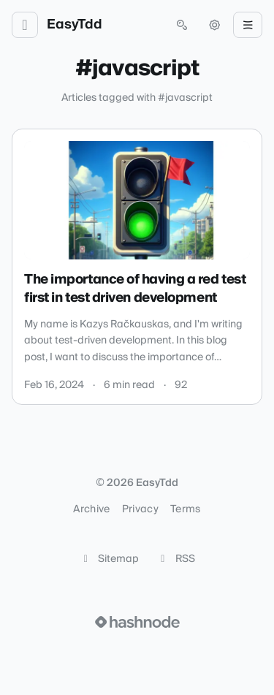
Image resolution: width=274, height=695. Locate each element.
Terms (185, 509)
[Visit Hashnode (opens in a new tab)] (137, 622)
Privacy (140, 509)
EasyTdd (74, 25)
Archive (91, 509)
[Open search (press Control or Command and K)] (182, 25)
